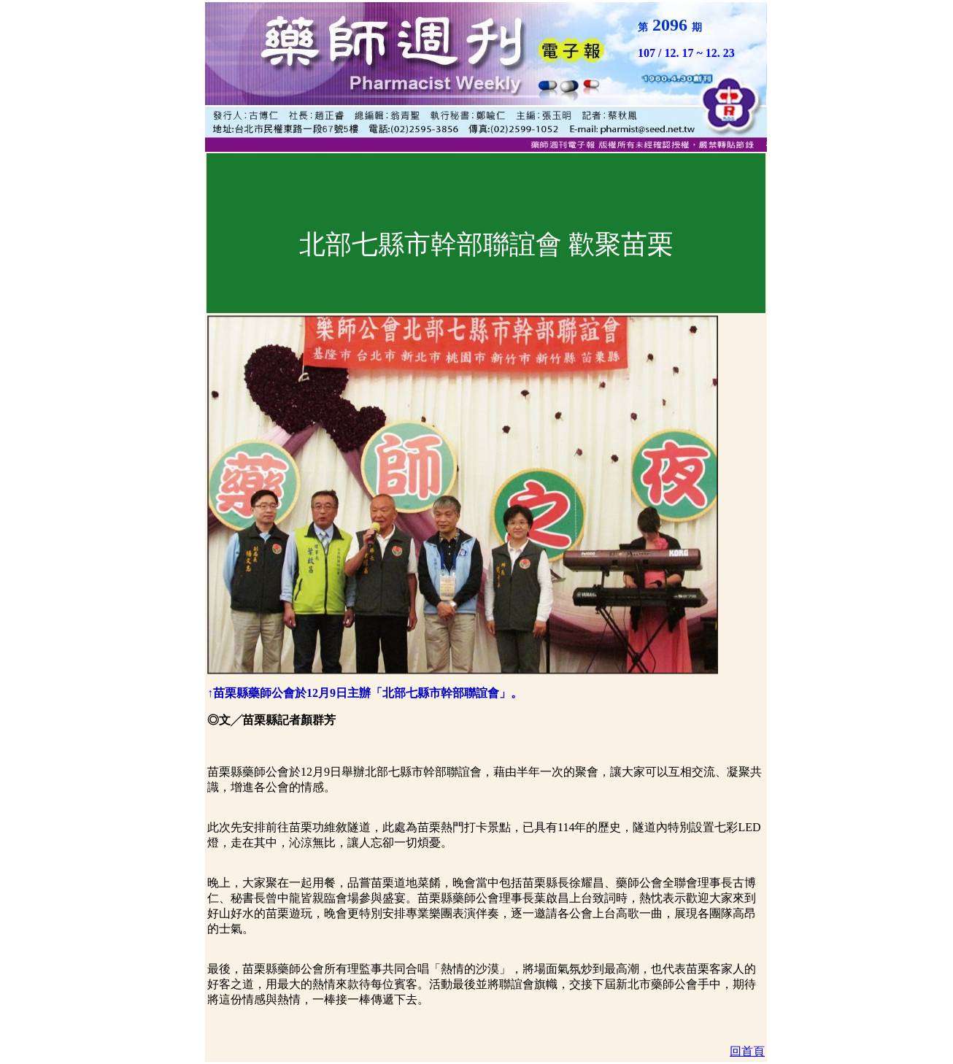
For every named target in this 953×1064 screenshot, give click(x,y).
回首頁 (747, 1051)
